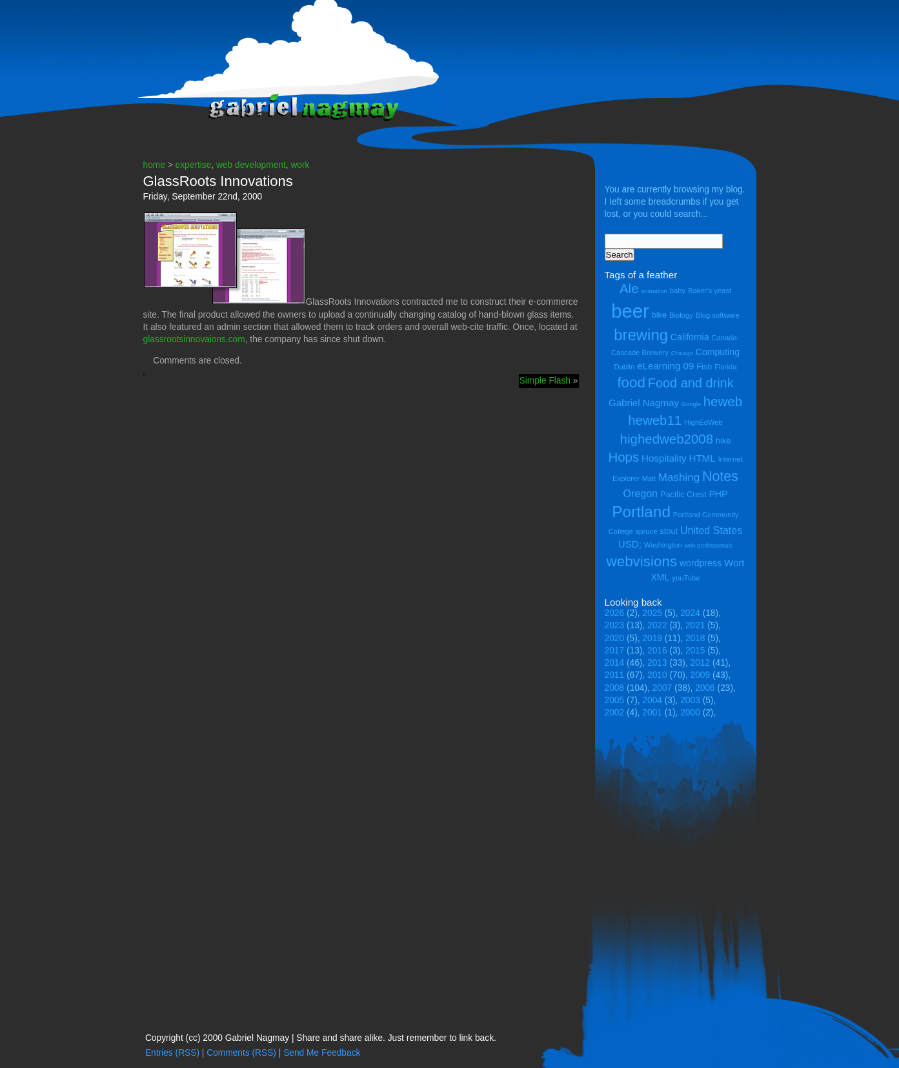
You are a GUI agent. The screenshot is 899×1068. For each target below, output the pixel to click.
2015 (695, 650)
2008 (615, 688)
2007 (662, 688)
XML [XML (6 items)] (660, 577)
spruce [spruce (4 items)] (647, 531)
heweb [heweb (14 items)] (722, 401)
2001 (652, 712)
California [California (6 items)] (690, 337)
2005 (615, 700)
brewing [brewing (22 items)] (641, 335)
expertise (194, 165)
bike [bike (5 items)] (659, 315)
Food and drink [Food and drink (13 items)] (691, 383)
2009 (701, 675)
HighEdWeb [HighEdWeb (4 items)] (703, 422)
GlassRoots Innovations (218, 181)
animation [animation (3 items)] (654, 291)
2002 (615, 712)
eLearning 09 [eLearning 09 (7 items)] (665, 365)
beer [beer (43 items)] (630, 311)
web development (251, 165)
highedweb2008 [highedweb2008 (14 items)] (667, 438)
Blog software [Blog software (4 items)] (718, 315)
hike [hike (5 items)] (723, 441)
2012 (701, 663)
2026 (615, 613)
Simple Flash (545, 380)
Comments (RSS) (241, 1053)
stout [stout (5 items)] (669, 531)
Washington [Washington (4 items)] (663, 545)
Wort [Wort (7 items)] (734, 562)
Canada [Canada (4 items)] (723, 338)
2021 (695, 625)
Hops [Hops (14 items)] (623, 456)
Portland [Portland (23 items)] (641, 511)
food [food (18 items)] (631, 383)
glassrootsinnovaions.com (194, 339)
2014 (615, 663)
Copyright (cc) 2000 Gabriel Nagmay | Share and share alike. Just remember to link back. (320, 1038)
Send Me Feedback (321, 1053)
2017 (615, 650)
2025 (652, 613)
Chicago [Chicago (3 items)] (682, 353)
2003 (690, 700)
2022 (657, 625)
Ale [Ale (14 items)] (629, 288)
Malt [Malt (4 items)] (649, 478)
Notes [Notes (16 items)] (720, 476)
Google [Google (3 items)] (691, 404)
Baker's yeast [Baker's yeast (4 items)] (709, 290)
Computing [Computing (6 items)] (718, 352)
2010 (657, 675)
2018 (695, 638)
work (299, 165)
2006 (705, 688)
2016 (657, 650)
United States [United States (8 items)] (711, 530)
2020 (615, 638)
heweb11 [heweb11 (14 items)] (655, 420)
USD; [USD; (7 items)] (629, 544)
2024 (690, 613)
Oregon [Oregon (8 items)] (640, 493)
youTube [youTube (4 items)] (686, 578)
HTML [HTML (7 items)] (702, 458)
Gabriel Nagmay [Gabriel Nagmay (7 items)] (644, 402)
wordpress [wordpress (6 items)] (701, 563)
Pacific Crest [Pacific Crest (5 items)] (683, 494)
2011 (615, 675)
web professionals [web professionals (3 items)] (709, 545)
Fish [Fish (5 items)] (704, 366)
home (154, 165)
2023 (615, 625)
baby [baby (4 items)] (677, 290)
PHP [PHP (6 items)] (718, 494)
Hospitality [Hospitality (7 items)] (664, 458)
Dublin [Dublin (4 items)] (624, 367)
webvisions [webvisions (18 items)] (642, 561)
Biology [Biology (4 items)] (681, 315)
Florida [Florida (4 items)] (725, 367)
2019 (652, 638)
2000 (690, 712)
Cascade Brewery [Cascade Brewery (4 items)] (640, 352)
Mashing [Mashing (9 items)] (679, 477)
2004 (652, 700)
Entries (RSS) (172, 1053)
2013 (657, 663)
